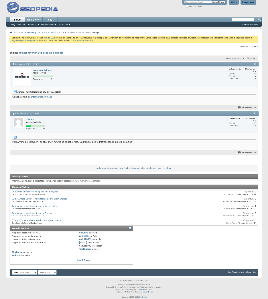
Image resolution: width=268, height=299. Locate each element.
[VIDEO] (83, 242)
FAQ (13, 24)
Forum (17, 20)
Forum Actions (47, 24)
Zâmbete (83, 236)
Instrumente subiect (234, 58)
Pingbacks (17, 252)
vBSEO (143, 289)
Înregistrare (248, 2)
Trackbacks (84, 249)
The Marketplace (32, 32)
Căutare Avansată (250, 24)
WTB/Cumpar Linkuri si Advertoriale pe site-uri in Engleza (39, 198)
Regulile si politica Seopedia (24, 40)
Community (32, 24)
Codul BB (83, 232)
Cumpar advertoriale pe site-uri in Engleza (32, 213)
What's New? (34, 20)
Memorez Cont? (194, 6)
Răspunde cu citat (247, 107)
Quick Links (63, 24)
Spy (50, 20)
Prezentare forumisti (84, 40)
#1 (255, 64)
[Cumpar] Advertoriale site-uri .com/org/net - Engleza (37, 220)
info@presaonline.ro (42, 96)
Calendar (21, 24)
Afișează (250, 58)
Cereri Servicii (51, 32)
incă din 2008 (49, 37)
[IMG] (88, 239)
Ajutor (233, 2)
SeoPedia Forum (236, 271)
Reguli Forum (83, 260)
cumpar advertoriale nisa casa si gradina (151, 168)
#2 (255, 113)
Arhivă (248, 271)
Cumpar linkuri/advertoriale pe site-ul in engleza (35, 191)
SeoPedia (143, 297)
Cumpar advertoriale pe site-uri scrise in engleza (35, 206)
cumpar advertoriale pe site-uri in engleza (41, 52)
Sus (254, 271)
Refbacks (16, 255)
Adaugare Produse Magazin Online (113, 168)
